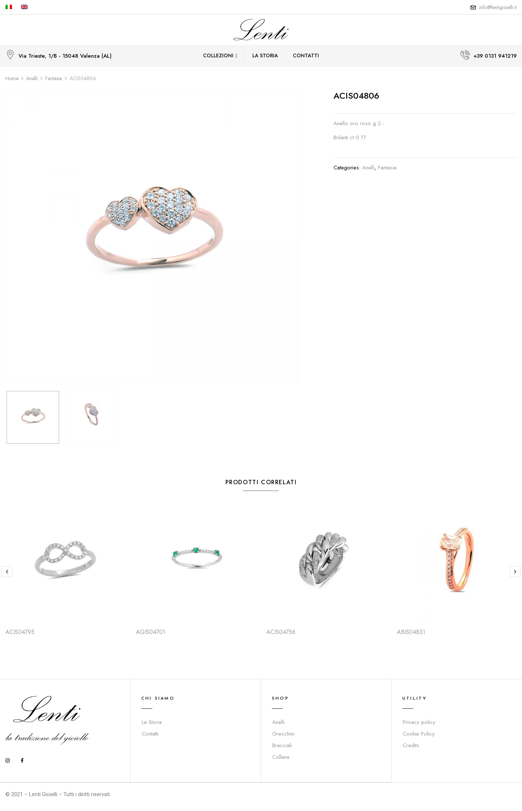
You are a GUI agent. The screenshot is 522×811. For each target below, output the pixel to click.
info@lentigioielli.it (498, 7)
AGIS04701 (150, 632)
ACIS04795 (19, 632)
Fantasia (53, 78)
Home (11, 78)
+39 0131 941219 (495, 56)
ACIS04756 (280, 632)
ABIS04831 (411, 632)
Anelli (32, 78)
